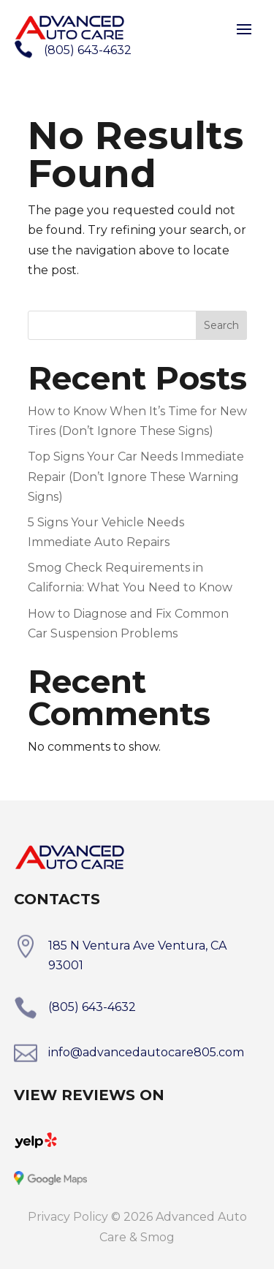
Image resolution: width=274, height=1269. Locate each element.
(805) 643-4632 (92, 1007)
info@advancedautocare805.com (146, 1052)
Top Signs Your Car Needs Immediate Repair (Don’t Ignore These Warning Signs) (136, 476)
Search (221, 325)
